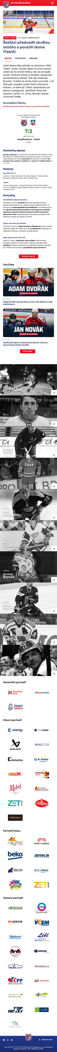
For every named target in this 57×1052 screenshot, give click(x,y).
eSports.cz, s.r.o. (38, 1047)
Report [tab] (8, 58)
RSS (29, 1048)
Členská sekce (46, 1040)
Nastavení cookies (38, 1048)
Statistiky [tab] (20, 58)
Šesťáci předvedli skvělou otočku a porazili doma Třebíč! (26, 106)
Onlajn (33, 58)
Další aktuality (28, 256)
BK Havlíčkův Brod (21, 3)
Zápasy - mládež (10, 38)
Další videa (27, 351)
